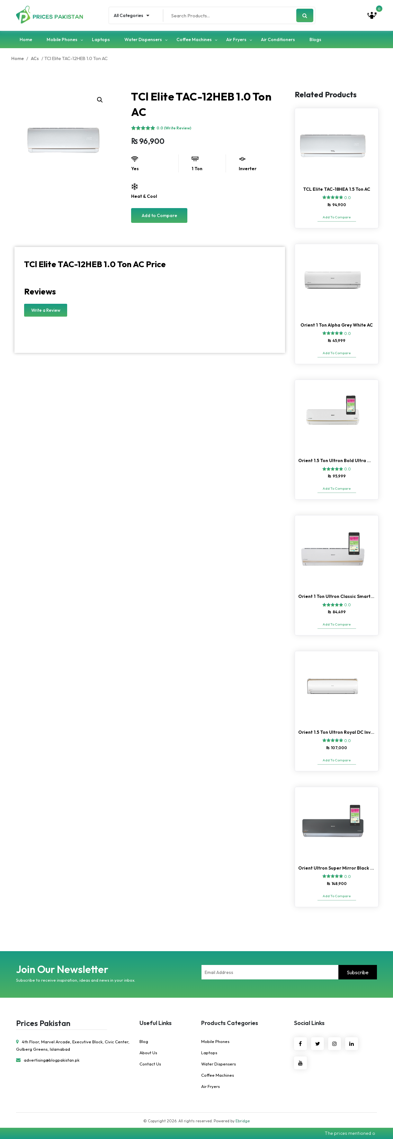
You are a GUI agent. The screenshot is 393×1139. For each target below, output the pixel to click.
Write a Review (45, 310)
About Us (148, 1052)
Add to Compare (159, 215)
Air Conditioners (278, 39)
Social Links (309, 1023)
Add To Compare (337, 217)
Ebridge (243, 1120)
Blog (143, 1041)
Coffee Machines (194, 39)
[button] (100, 100)
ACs (35, 58)
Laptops (101, 39)
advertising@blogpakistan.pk (47, 1060)
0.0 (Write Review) (173, 128)
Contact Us (150, 1063)
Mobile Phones (62, 39)
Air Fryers (236, 39)
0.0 (347, 197)
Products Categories (229, 1023)
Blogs (315, 39)
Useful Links (155, 1023)
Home (26, 39)
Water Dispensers (143, 39)
